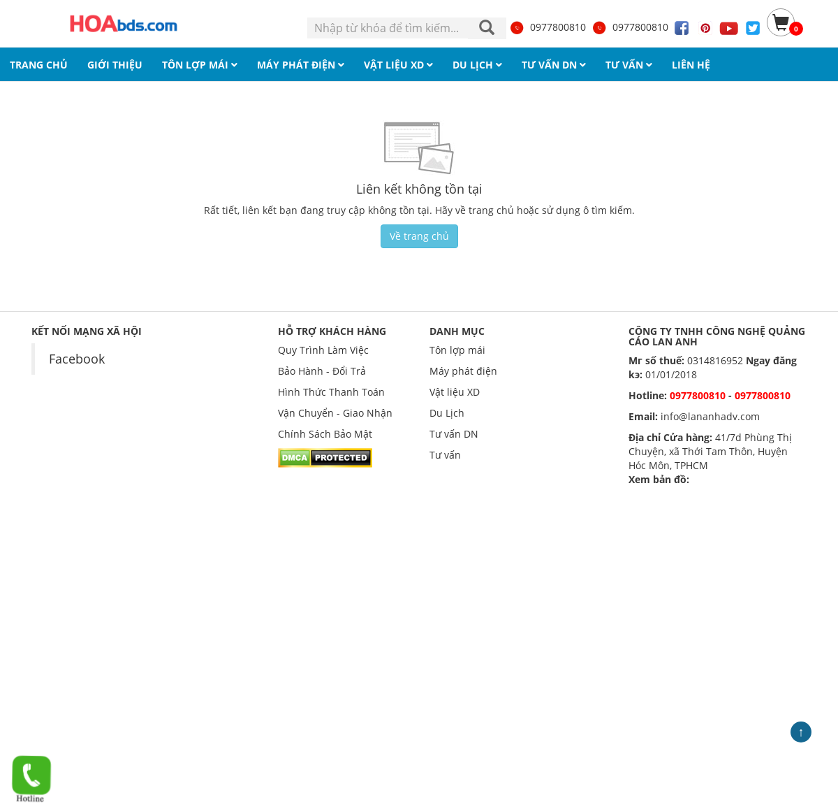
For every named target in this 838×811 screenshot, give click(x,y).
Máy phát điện (463, 371)
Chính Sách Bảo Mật (325, 433)
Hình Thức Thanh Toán (331, 392)
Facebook (77, 358)
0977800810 (547, 27)
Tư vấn (445, 454)
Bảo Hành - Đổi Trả (322, 371)
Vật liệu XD (454, 392)
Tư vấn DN (453, 433)
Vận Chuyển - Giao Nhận (335, 412)
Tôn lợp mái (457, 350)
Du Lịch (446, 412)
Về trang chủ (419, 236)
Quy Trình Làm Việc (323, 350)
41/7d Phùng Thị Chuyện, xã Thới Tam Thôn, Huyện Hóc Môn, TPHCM (710, 451)
